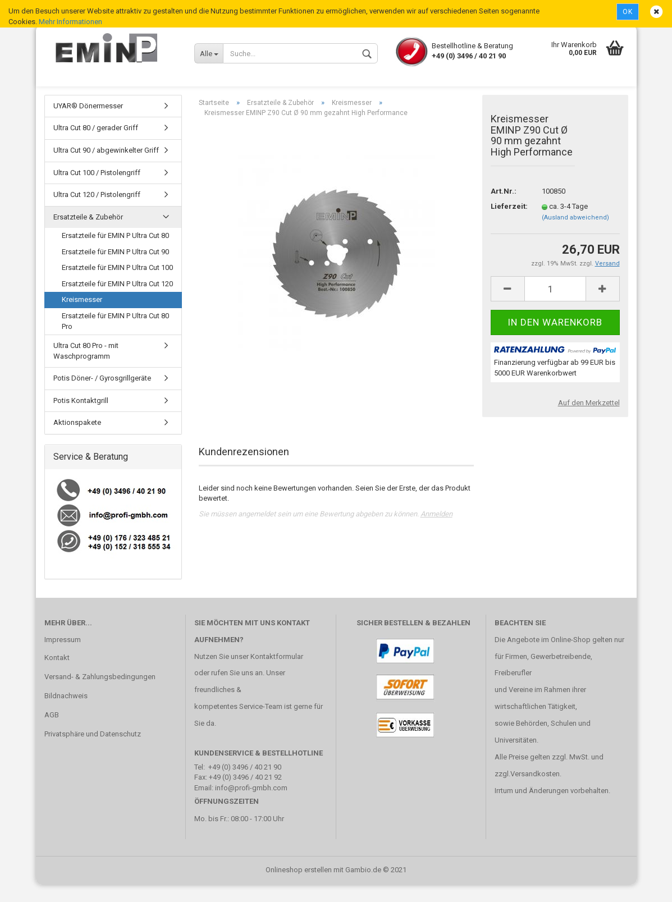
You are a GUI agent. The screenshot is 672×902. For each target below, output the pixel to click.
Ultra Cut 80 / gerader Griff (95, 145)
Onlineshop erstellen (299, 887)
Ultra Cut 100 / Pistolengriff (96, 190)
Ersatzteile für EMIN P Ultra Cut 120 (117, 301)
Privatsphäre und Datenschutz (92, 751)
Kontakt (57, 675)
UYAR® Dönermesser (88, 123)
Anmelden (436, 531)
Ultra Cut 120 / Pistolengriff (96, 212)
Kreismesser (82, 317)
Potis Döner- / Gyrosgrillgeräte (102, 395)
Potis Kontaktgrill (80, 418)
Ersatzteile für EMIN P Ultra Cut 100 (117, 285)
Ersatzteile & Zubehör (88, 234)
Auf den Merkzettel (589, 420)
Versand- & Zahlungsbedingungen (100, 694)
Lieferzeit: (508, 223)
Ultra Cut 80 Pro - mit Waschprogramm (85, 368)
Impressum (62, 657)
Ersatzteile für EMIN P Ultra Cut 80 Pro (115, 338)
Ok (628, 12)
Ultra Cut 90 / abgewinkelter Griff (106, 167)
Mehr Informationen (70, 21)
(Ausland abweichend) (575, 235)
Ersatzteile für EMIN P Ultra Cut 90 (115, 269)
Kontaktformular (276, 674)
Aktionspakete (77, 440)
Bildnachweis (66, 713)
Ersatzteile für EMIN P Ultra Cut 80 (115, 253)
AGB (51, 732)
